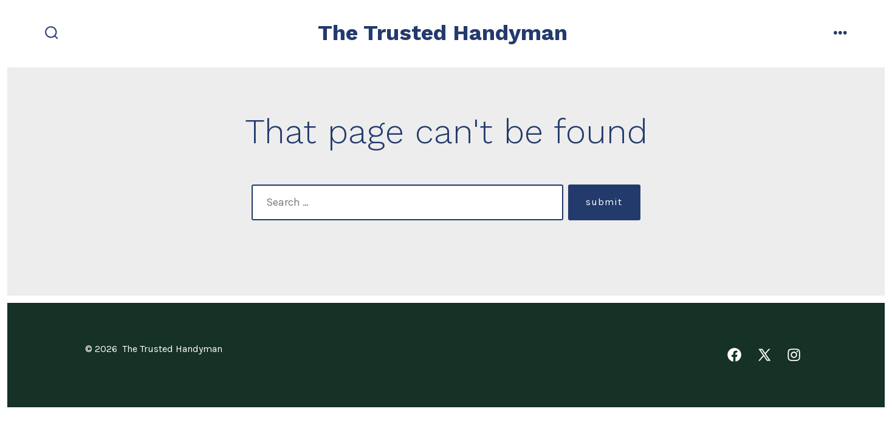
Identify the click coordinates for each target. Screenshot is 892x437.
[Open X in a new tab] (764, 355)
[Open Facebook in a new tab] (734, 355)
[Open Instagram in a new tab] (794, 355)
